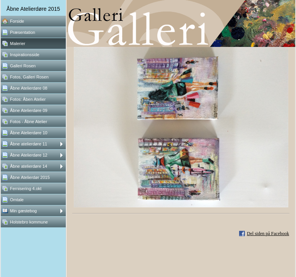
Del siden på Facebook (268, 233)
